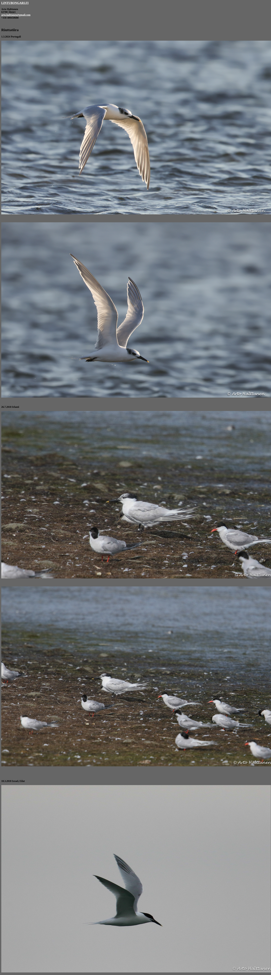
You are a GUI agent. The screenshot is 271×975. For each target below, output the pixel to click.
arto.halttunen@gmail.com (15, 14)
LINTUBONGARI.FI (15, 3)
